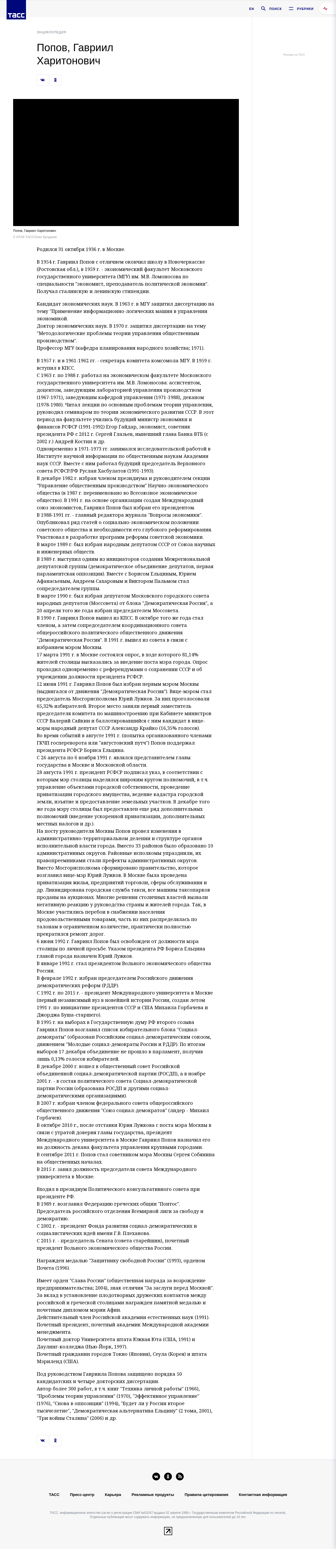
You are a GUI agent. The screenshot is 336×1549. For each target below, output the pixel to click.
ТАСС (54, 1494)
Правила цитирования (206, 1494)
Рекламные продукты (153, 1494)
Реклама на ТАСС (294, 54)
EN (251, 9)
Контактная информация (263, 1494)
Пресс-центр (82, 1494)
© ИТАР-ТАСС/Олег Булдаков (35, 237)
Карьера (113, 1494)
